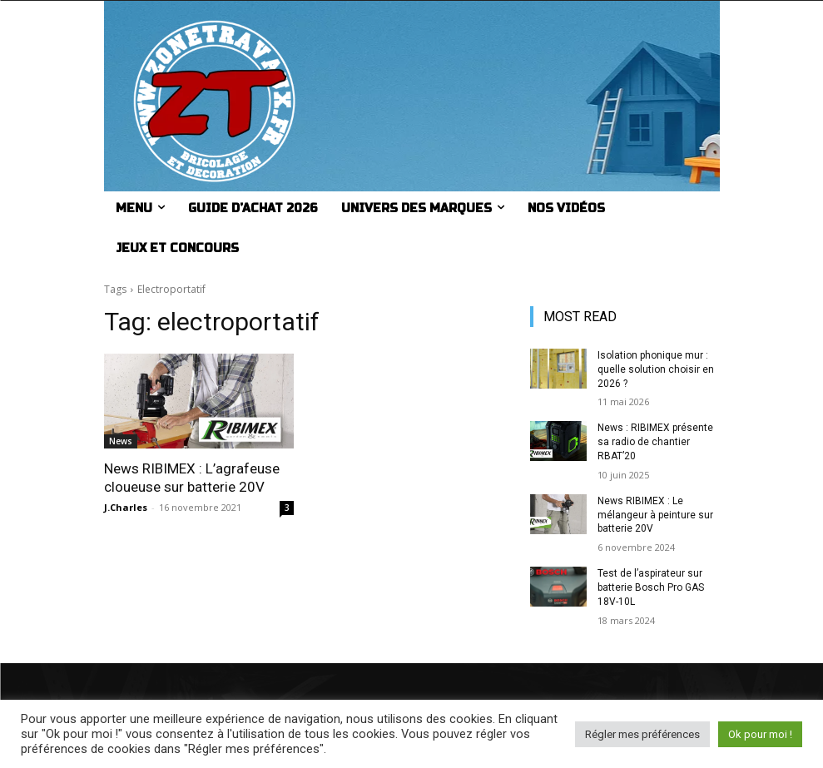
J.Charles (125, 507)
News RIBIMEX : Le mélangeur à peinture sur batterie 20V (655, 515)
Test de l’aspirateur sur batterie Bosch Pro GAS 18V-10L (650, 587)
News (120, 441)
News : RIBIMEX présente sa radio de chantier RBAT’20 (655, 442)
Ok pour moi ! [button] (760, 734)
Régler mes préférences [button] (642, 734)
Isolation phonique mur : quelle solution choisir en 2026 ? (655, 369)
